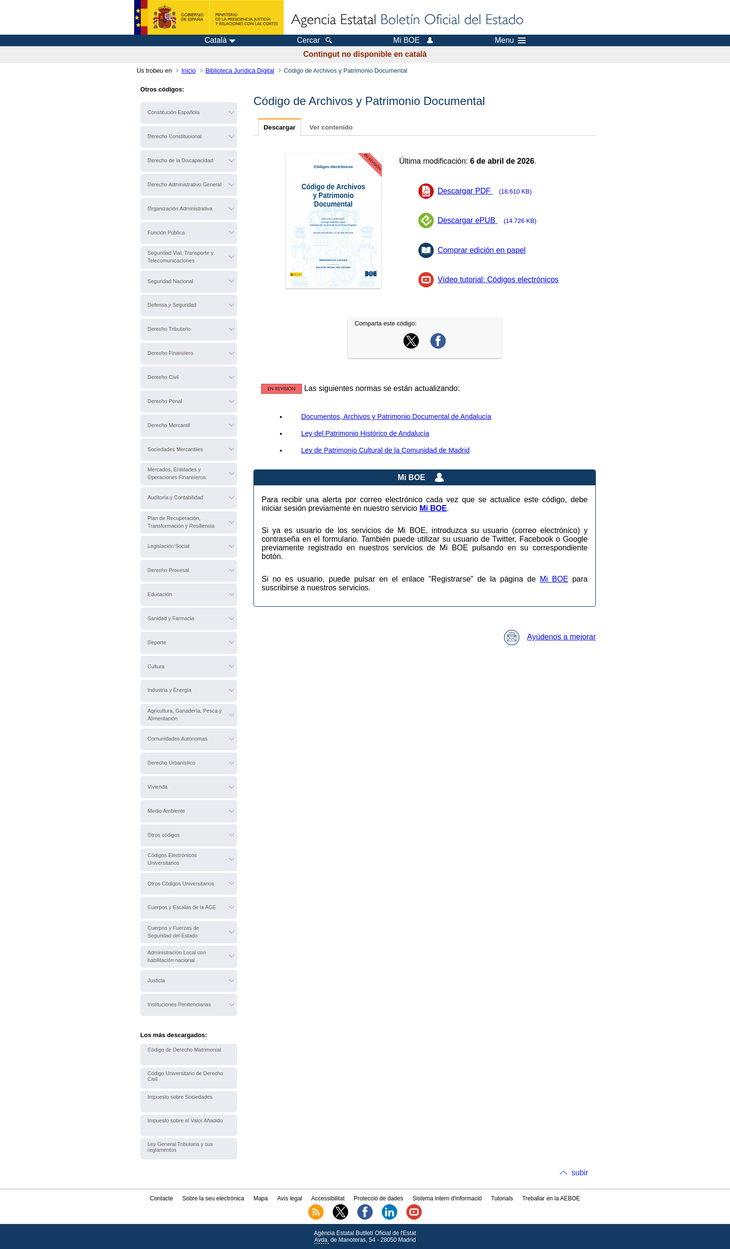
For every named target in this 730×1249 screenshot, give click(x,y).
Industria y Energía (169, 690)
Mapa (260, 1198)
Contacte (161, 1198)
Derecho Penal (165, 401)
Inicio (188, 70)
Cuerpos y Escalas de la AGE (182, 907)
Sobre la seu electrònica (213, 1198)
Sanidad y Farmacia (171, 618)
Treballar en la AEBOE (551, 1198)
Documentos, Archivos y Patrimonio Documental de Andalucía (396, 416)
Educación (160, 594)
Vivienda (158, 787)
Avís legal (289, 1198)
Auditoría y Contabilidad (175, 497)
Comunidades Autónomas (178, 739)
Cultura (156, 666)
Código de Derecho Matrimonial (184, 1050)
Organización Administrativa (180, 208)
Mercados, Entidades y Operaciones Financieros (177, 473)
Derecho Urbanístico (171, 763)
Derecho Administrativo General (185, 184)
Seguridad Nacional (170, 281)
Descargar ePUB (490, 220)
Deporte (157, 642)
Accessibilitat (327, 1198)
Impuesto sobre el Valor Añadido (185, 1120)
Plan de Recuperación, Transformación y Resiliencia (181, 522)
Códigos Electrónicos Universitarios (172, 859)
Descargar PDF (488, 191)
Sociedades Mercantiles (175, 449)
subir (579, 1173)
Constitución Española (174, 112)
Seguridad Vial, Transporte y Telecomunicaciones (181, 256)
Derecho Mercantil (169, 425)
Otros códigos (164, 835)
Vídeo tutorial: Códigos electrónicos (498, 279)
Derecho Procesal (168, 570)
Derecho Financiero (170, 353)
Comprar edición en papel (482, 250)
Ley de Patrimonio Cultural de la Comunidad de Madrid (385, 450)
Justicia (156, 980)
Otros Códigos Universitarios (181, 883)
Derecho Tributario (169, 329)
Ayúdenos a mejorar (550, 637)
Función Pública (166, 232)
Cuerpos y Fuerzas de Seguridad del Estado (173, 931)
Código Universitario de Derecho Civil (185, 1076)
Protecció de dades (378, 1198)
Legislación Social (168, 546)
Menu (510, 40)
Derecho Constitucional (174, 136)
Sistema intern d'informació (447, 1198)
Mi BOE (554, 579)
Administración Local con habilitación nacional (177, 956)
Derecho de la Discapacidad (180, 160)
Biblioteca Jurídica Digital (239, 70)
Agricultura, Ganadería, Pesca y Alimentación (185, 714)
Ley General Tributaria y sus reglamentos (180, 1147)
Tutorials (502, 1198)
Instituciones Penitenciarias (179, 1004)
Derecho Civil (163, 377)
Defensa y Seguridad (172, 305)
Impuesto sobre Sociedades (180, 1097)
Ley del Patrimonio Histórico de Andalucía (365, 433)
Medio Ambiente (166, 811)
